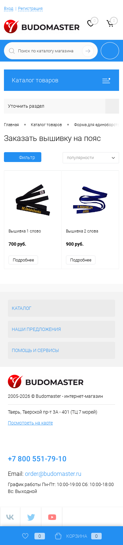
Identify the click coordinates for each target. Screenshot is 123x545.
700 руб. (33, 247)
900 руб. (90, 247)
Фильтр (22, 157)
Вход (8, 8)
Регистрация (30, 8)
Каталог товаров (61, 80)
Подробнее (23, 260)
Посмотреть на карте (30, 422)
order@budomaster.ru (53, 473)
